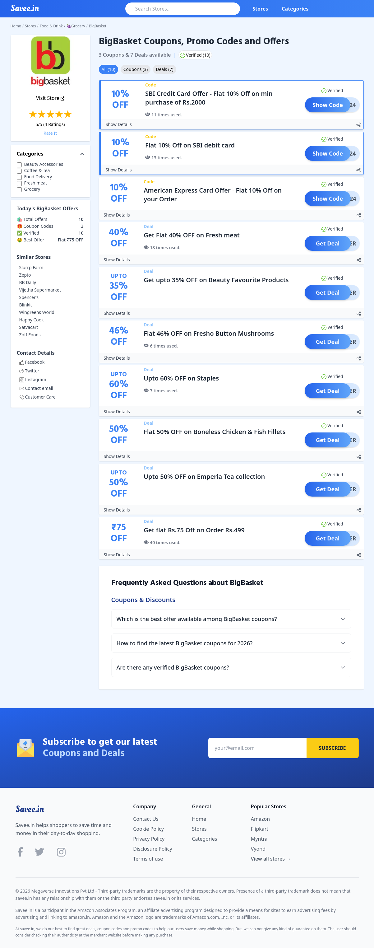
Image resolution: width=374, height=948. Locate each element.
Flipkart (259, 828)
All (108, 69)
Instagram (32, 379)
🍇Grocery (76, 26)
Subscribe (332, 748)
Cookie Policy (148, 828)
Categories (295, 8)
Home (16, 26)
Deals (164, 69)
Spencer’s (29, 297)
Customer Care (37, 397)
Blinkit (25, 305)
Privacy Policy (148, 838)
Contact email (36, 388)
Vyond (258, 848)
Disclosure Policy (152, 848)
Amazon (260, 818)
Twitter (29, 371)
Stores (260, 8)
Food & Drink (51, 26)
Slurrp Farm (31, 267)
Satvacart (28, 327)
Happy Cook (31, 320)
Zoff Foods (30, 335)
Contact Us (145, 818)
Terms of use (148, 858)
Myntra (259, 838)
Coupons (135, 69)
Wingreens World (36, 312)
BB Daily (27, 282)
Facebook (32, 362)
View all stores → (271, 858)
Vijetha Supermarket (40, 290)
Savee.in (30, 809)
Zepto (25, 275)
